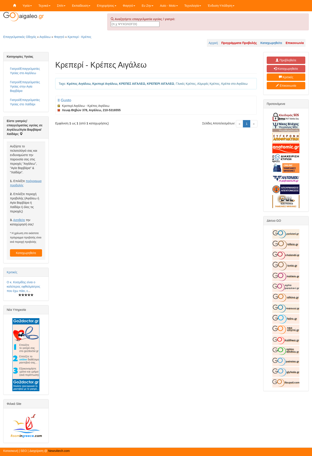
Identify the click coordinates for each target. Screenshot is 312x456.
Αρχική (213, 43)
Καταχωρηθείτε (26, 253)
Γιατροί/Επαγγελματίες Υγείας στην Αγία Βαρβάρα (25, 86)
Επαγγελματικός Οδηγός (19, 37)
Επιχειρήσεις (106, 5)
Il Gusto (64, 100)
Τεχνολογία (192, 5)
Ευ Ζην (147, 5)
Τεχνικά (44, 5)
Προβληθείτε (286, 60)
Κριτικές (12, 272)
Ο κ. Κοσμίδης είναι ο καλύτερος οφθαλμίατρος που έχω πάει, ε (23, 286)
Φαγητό (129, 5)
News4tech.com (59, 451)
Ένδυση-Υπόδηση (221, 5)
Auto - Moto (169, 5)
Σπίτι (61, 5)
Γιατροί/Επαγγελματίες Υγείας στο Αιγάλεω (25, 71)
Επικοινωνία (286, 85)
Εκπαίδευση (81, 5)
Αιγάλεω (45, 37)
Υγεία (27, 5)
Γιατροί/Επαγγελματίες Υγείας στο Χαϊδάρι (25, 102)
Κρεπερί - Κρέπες (79, 37)
